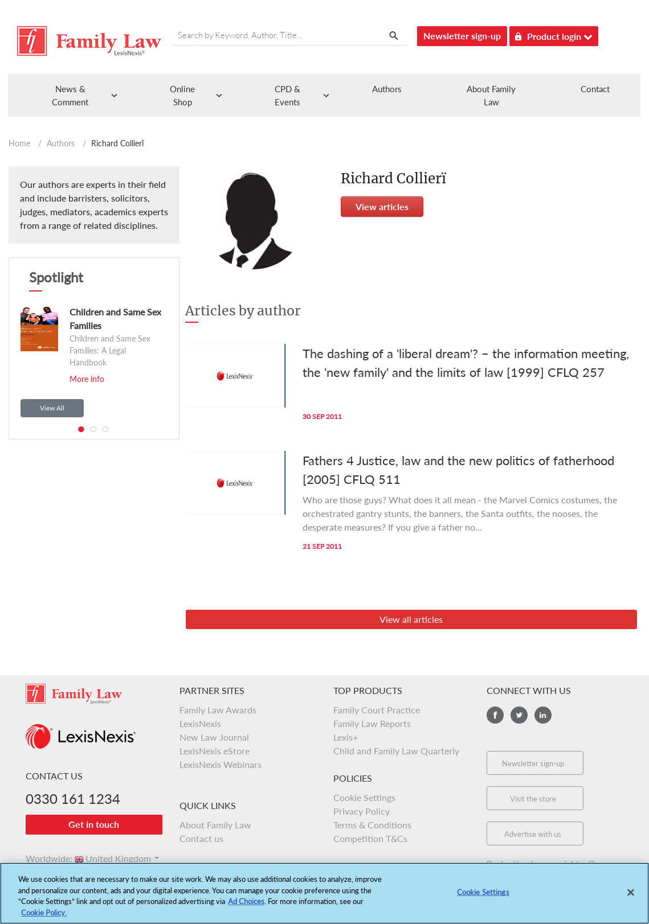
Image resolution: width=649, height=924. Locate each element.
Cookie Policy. (44, 915)
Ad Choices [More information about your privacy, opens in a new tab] (246, 904)
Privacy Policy (361, 811)
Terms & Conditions (372, 824)
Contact (595, 89)
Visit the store (533, 798)
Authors (387, 89)
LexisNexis (200, 723)
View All (52, 408)
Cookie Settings (364, 797)
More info (87, 379)
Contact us (201, 838)
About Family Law (215, 824)
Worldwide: (44, 858)
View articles (382, 206)
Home (19, 143)
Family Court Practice (376, 709)
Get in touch (93, 824)
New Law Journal (214, 737)
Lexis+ (345, 737)
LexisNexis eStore (214, 750)
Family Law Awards (217, 709)
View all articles (411, 619)
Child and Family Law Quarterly (396, 750)
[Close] (630, 895)
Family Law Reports (372, 723)
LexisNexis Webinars (220, 764)
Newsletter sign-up (462, 35)
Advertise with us (532, 834)
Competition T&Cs (370, 838)
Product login (554, 34)
